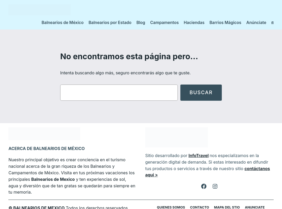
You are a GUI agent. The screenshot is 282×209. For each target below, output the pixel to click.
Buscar (201, 92)
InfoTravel (196, 155)
